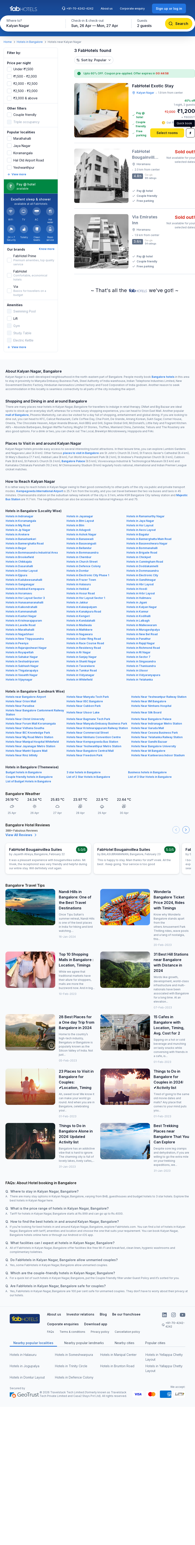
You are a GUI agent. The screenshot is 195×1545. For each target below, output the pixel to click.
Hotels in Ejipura (16, 575)
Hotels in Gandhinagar (141, 579)
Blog (103, 1314)
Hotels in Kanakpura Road (84, 611)
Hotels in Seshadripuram (22, 661)
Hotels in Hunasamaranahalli (24, 602)
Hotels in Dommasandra (142, 570)
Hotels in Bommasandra (82, 552)
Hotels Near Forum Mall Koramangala (31, 723)
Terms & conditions (72, 1331)
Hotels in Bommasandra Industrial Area (32, 552)
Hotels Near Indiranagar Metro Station (156, 723)
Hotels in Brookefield (20, 557)
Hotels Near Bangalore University (153, 746)
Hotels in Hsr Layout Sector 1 (86, 598)
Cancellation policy (127, 1331)
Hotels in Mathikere (80, 629)
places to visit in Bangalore (81, 453)
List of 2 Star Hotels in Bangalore (88, 777)
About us (107, 8)
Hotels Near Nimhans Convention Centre (94, 737)
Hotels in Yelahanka (139, 679)
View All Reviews (21, 835)
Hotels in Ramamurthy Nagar (145, 516)
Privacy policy (100, 1331)
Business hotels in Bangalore (147, 772)
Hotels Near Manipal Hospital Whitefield (32, 741)
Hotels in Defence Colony (84, 566)
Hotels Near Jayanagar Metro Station (30, 746)
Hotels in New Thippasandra (25, 638)
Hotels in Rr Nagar (79, 652)
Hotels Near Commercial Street (88, 732)
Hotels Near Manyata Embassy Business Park (97, 723)
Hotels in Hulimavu (138, 598)
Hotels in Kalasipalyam (82, 607)
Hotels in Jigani (136, 602)
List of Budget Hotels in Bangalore (28, 781)
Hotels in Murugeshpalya (143, 629)
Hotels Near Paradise (20, 706)
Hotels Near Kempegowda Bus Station (92, 741)
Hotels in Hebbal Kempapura (25, 589)
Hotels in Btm (75, 525)
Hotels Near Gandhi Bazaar (149, 741)
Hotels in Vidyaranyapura (143, 675)
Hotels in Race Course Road (85, 643)
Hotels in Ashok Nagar (81, 534)
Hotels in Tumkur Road (82, 670)
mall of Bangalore (17, 415)
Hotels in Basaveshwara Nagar (146, 543)
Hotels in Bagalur (137, 534)
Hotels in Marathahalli (20, 629)
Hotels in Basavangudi (81, 543)
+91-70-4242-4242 (77, 8)
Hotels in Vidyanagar (80, 675)
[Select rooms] (167, 132)
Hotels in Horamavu (19, 593)
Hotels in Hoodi (136, 589)
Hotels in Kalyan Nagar (141, 607)
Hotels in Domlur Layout (22, 570)
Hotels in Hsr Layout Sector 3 (25, 598)
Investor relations (80, 1314)
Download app (95, 1324)
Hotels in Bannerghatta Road (25, 543)
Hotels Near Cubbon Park (84, 706)
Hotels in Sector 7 (138, 657)
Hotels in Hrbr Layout (140, 593)
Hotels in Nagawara (80, 634)
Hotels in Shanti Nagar (81, 661)
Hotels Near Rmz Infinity (22, 755)
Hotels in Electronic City (142, 575)
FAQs (50, 1331)
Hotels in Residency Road (84, 647)
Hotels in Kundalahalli (81, 620)
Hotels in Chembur (79, 557)
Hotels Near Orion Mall (21, 701)
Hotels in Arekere (17, 534)
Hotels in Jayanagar (80, 516)
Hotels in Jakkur (77, 602)
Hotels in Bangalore (30, 42)
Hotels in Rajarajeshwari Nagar (26, 647)
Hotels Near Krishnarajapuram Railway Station (97, 728)
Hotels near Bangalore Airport (26, 696)
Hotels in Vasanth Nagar (22, 675)
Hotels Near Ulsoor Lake (83, 712)
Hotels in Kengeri (78, 616)
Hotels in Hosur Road (81, 593)
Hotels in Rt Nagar (138, 652)
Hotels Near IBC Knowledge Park (28, 732)
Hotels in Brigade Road (141, 552)
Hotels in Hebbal (78, 589)
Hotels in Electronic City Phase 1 (88, 575)
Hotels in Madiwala (79, 625)
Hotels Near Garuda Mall (147, 728)
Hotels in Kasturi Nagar (21, 616)
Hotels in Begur (16, 548)
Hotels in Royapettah (19, 652)
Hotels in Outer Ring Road (84, 638)
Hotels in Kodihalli (138, 616)
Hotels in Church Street (82, 561)
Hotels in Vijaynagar (19, 679)
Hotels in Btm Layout (80, 520)
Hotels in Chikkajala (19, 561)
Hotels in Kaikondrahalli (21, 607)
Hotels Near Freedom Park (84, 755)
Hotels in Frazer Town (81, 579)
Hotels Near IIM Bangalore (148, 701)
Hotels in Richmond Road (143, 647)
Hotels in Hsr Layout (139, 525)
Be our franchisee (126, 1314)
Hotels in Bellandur (79, 548)
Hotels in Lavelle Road (21, 625)
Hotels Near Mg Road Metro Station (29, 737)
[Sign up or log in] (169, 8)
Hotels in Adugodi (78, 530)
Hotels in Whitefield (80, 679)
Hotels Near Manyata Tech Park (88, 696)
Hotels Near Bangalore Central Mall (90, 750)
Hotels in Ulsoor (137, 670)
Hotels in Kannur (137, 611)
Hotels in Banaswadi (80, 539)
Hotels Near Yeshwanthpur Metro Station (94, 746)
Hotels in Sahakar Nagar (22, 657)
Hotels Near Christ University (25, 719)
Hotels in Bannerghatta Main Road (148, 539)
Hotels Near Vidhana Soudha (25, 728)
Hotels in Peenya (17, 643)
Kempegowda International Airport (39, 491)
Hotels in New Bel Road (142, 634)
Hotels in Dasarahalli (19, 566)
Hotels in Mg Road (18, 525)
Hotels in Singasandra (141, 661)
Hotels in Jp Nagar (18, 530)
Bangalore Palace (73, 461)
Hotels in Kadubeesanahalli (24, 579)
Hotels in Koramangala (21, 520)
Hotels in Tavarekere (81, 666)
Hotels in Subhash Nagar (22, 666)
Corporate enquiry (132, 8)
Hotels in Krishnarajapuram (24, 620)
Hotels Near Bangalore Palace (151, 719)
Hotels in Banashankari (21, 539)
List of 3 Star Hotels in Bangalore (150, 777)
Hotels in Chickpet (138, 557)
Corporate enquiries (63, 1324)
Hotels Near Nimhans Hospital (151, 706)
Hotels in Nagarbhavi (19, 634)
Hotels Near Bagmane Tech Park (88, 719)
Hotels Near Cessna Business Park (154, 732)
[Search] (179, 23)
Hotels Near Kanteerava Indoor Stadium (158, 755)
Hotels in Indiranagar (19, 516)
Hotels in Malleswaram (141, 625)
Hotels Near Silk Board (146, 712)
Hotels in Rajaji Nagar (140, 643)
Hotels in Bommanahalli (141, 548)
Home (8, 42)
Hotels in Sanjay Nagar (82, 657)
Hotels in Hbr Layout (140, 584)
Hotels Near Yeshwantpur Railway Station (158, 696)
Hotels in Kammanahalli (21, 611)
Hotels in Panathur (138, 638)
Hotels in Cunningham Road (144, 561)
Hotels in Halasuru (79, 584)
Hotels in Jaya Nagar (140, 520)
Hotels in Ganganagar (20, 584)
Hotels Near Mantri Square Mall (26, 750)
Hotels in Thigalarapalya (22, 670)
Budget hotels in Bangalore (24, 772)
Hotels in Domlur (78, 570)
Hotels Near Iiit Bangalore (148, 750)
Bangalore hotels (163, 376)
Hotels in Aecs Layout (141, 530)
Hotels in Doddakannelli (142, 566)
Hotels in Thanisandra (141, 666)
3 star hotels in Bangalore (84, 772)
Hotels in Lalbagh (138, 620)
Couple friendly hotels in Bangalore (29, 777)
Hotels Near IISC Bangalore (85, 701)
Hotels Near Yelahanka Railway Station (157, 737)
